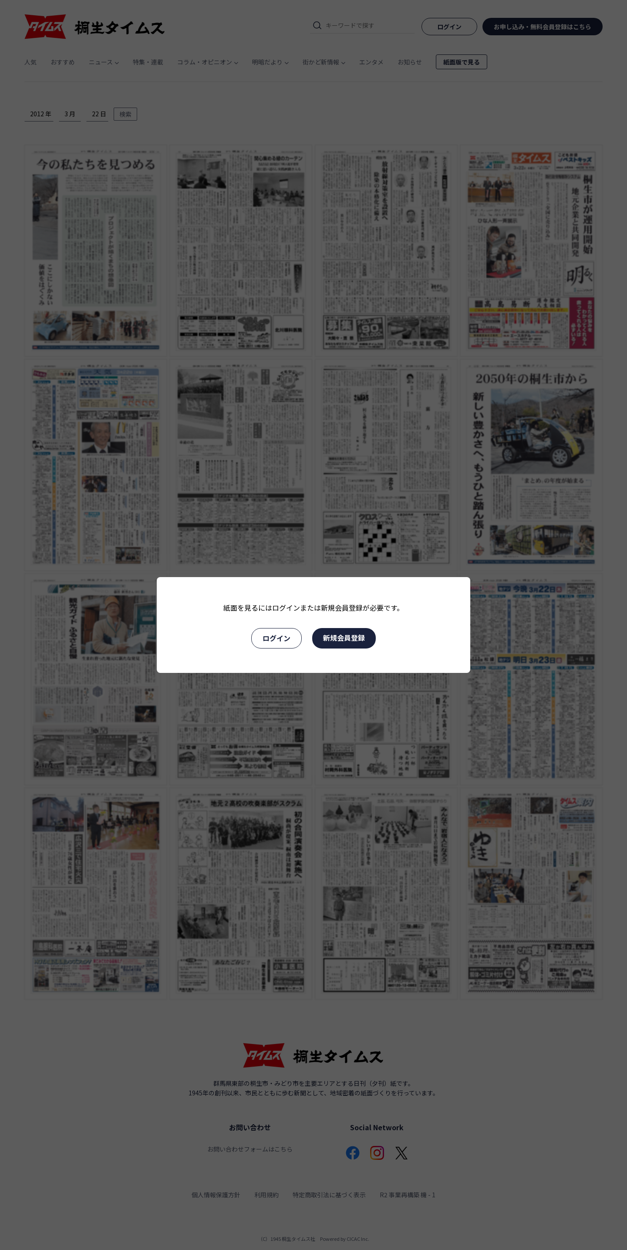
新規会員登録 (344, 637)
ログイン (276, 638)
